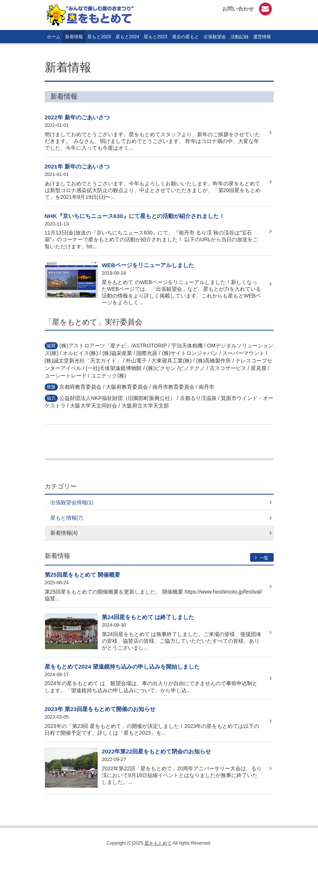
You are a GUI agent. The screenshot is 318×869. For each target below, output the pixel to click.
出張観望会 (214, 36)
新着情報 (74, 36)
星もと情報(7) (66, 518)
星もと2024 (127, 36)
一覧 (262, 558)
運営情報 (262, 36)
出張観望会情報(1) (71, 502)
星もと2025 (99, 36)
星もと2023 (155, 36)
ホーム (53, 36)
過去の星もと (185, 36)
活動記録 (240, 36)
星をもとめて (158, 843)
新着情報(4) (64, 533)
